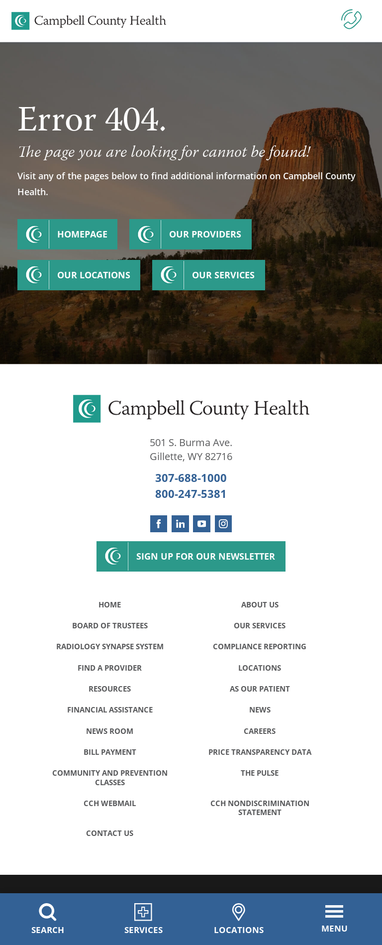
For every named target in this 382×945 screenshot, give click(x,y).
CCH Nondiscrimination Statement (259, 807)
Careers (260, 731)
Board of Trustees (110, 625)
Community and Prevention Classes (110, 777)
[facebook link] (158, 523)
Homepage (82, 234)
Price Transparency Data (259, 752)
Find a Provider (110, 668)
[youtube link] (201, 523)
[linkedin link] (180, 523)
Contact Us (109, 833)
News (260, 709)
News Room (109, 731)
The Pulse (260, 773)
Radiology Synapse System (110, 646)
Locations (259, 668)
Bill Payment (110, 752)
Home (109, 604)
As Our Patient (260, 689)
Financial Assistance (110, 709)
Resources (110, 689)
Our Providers (205, 234)
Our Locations (93, 275)
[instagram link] (223, 523)
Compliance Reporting (259, 646)
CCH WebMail (110, 803)
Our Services (223, 275)
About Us (260, 604)
